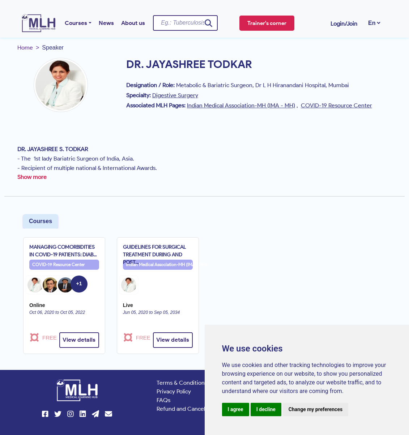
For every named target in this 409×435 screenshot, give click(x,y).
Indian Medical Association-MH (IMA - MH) (159, 264)
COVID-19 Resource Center (58, 264)
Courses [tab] (40, 221)
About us (133, 23)
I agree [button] (235, 409)
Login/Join (344, 23)
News (106, 23)
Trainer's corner (266, 23)
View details (79, 339)
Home (25, 47)
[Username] (185, 22)
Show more (32, 177)
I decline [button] (266, 409)
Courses (76, 23)
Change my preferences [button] (315, 409)
